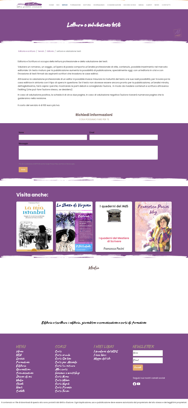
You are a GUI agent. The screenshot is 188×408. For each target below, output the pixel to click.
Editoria (87, 5)
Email (92, 132)
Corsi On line (63, 359)
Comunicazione (114, 5)
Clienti (149, 5)
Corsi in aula (62, 355)
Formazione (75, 5)
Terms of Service (66, 164)
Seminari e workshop (67, 373)
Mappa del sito (102, 359)
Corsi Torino (62, 391)
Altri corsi (61, 370)
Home (51, 5)
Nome (22, 132)
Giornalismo (99, 5)
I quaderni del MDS (106, 352)
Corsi (58, 352)
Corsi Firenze (63, 388)
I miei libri (100, 355)
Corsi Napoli (62, 384)
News (157, 5)
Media (141, 5)
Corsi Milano (62, 380)
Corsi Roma (62, 377)
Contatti (166, 5)
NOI (57, 5)
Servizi (65, 5)
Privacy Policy (54, 164)
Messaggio (24, 143)
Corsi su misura (65, 366)
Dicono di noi (130, 5)
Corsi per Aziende (66, 362)
